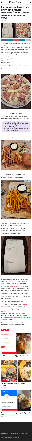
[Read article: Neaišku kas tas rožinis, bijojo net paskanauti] (16, 343)
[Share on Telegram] (10, 40)
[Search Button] (30, 2)
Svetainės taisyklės (14, 433)
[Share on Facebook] (4, 40)
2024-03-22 (3, 20)
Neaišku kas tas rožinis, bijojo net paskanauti (14, 356)
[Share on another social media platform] (28, 40)
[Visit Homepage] (16, 2)
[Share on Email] (16, 40)
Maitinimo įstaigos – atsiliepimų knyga (20, 317)
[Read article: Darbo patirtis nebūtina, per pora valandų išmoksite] (16, 371)
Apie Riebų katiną (4, 433)
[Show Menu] (1, 2)
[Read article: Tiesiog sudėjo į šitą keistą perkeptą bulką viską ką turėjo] (16, 400)
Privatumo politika (24, 433)
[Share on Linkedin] (22, 40)
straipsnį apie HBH (14, 286)
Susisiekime (3, 435)
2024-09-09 (3, 387)
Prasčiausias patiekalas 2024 (9, 380)
